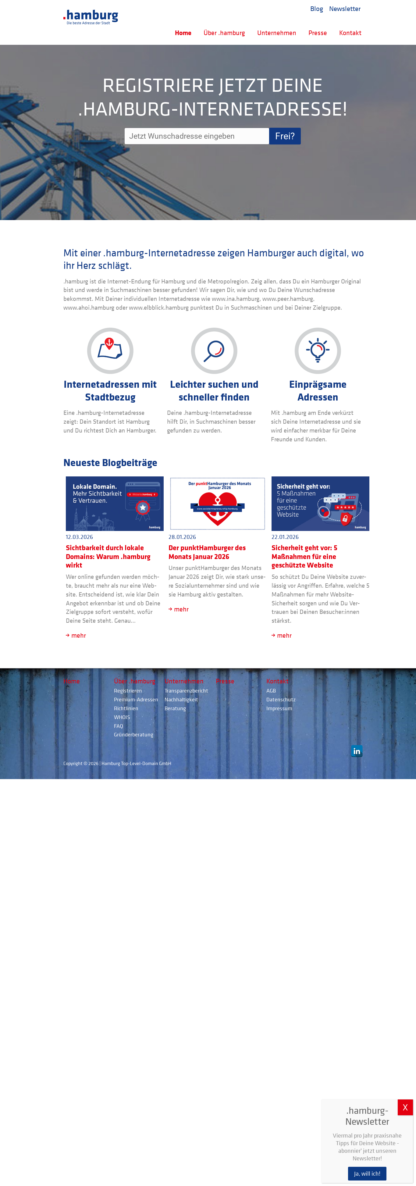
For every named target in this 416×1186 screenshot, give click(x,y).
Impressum (279, 708)
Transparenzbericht (186, 690)
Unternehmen (276, 32)
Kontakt (350, 32)
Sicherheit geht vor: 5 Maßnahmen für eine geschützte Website (304, 556)
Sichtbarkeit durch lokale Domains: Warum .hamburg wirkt (108, 556)
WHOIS (122, 717)
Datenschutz (281, 699)
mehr (78, 635)
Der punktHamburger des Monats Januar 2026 (207, 552)
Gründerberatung (133, 734)
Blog (316, 8)
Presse (317, 32)
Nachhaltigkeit (181, 699)
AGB (271, 690)
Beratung (175, 708)
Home (183, 32)
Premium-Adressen (136, 699)
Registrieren (128, 690)
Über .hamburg (224, 32)
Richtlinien (126, 708)
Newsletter (345, 8)
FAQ (118, 725)
